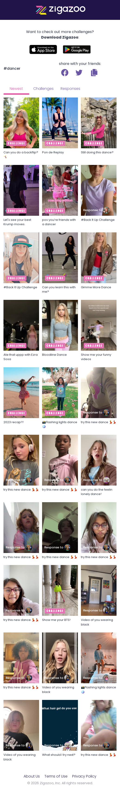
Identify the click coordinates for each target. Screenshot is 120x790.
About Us (32, 776)
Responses (70, 88)
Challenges (43, 88)
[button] (94, 72)
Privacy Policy (84, 776)
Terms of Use (56, 776)
